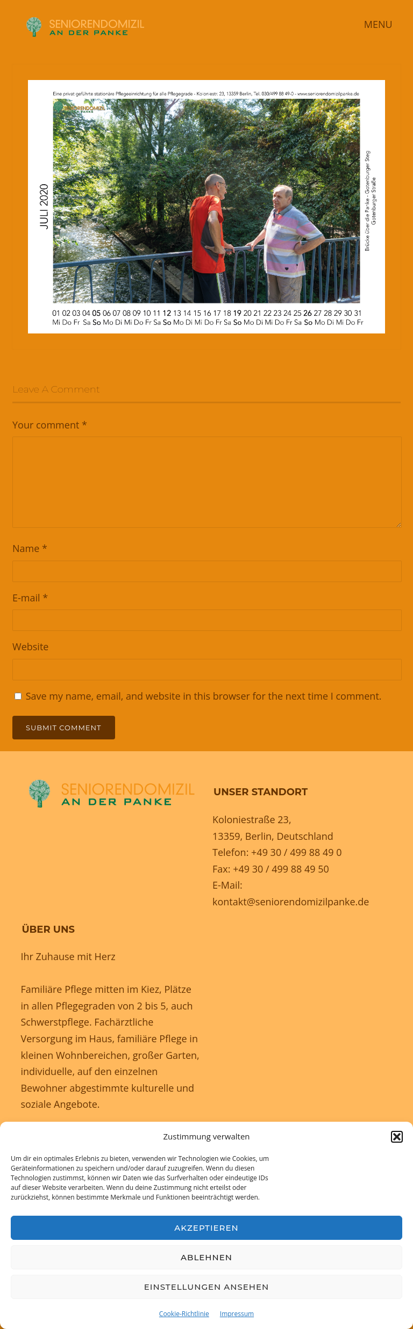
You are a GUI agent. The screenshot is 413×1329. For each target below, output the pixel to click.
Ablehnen (206, 1257)
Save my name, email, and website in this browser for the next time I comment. (204, 695)
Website (30, 646)
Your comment (49, 424)
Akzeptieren (206, 1228)
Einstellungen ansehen (206, 1287)
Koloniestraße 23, (251, 819)
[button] (396, 1136)
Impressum (237, 1313)
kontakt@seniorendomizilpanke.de (290, 901)
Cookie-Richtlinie (184, 1313)
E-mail (30, 597)
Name (29, 548)
